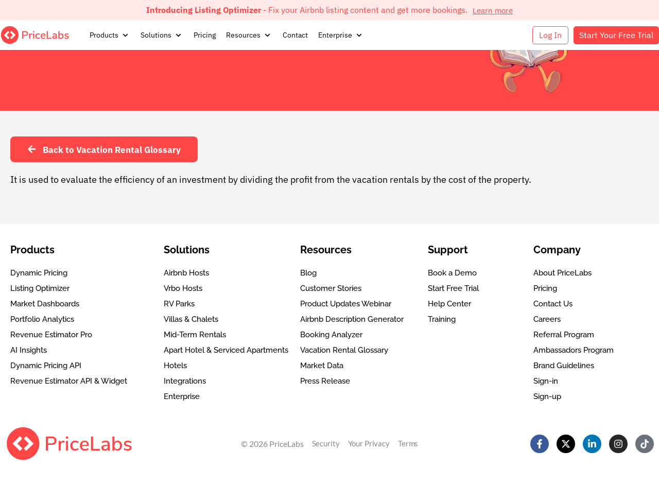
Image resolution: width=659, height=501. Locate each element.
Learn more (493, 10)
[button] (109, 35)
